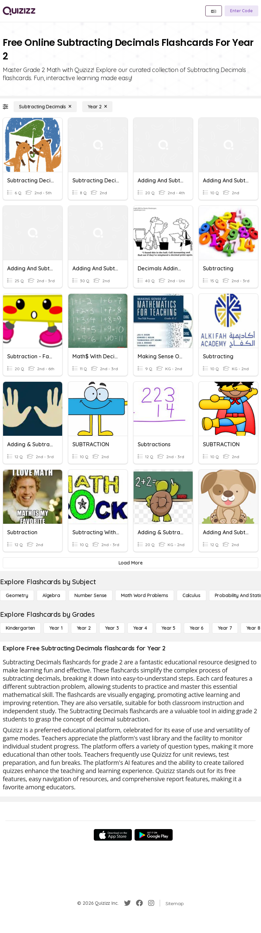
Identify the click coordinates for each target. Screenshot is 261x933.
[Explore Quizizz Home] (19, 10)
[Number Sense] (90, 595)
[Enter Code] (241, 10)
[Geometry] (17, 595)
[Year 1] (56, 628)
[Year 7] (225, 628)
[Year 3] (112, 628)
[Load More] (130, 562)
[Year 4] (140, 628)
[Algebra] (51, 595)
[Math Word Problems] (144, 595)
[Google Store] (154, 835)
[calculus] (191, 595)
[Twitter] (127, 903)
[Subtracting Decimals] (45, 106)
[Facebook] (139, 903)
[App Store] (113, 835)
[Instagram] (151, 903)
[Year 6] (196, 628)
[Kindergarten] (20, 628)
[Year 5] (168, 628)
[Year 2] (97, 106)
